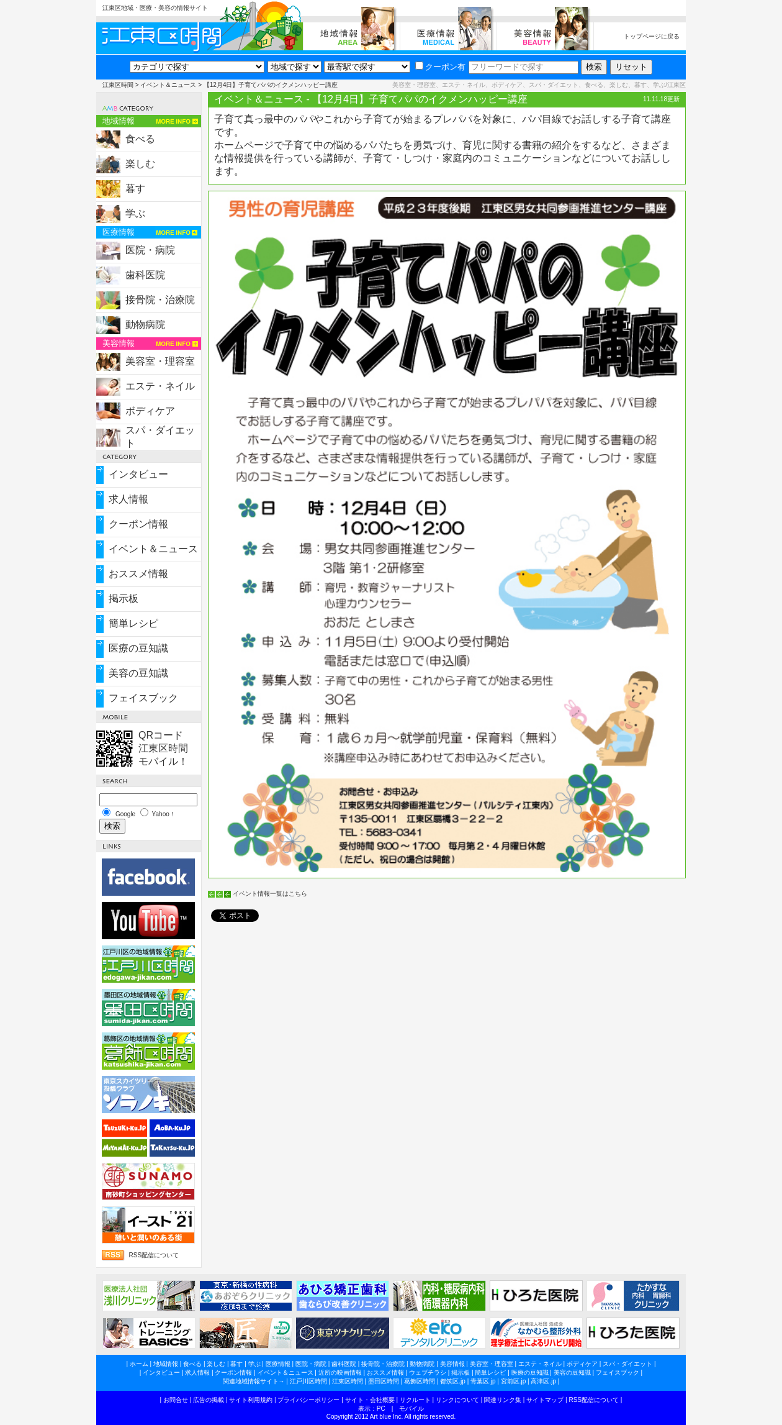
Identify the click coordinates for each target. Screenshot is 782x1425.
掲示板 (123, 598)
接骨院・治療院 (160, 299)
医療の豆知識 (138, 648)
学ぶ (135, 213)
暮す (135, 188)
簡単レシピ (133, 623)
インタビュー (138, 474)
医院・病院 (150, 250)
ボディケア (150, 411)
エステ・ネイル (160, 386)
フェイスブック (143, 698)
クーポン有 (440, 66)
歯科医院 (145, 275)
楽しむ (140, 163)
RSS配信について (153, 1255)
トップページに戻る (652, 36)
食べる (140, 139)
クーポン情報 (138, 524)
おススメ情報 (138, 573)
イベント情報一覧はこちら (270, 893)
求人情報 (128, 499)
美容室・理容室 (160, 361)
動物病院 (145, 324)
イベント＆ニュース (168, 84)
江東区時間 (117, 84)
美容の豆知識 (138, 673)
